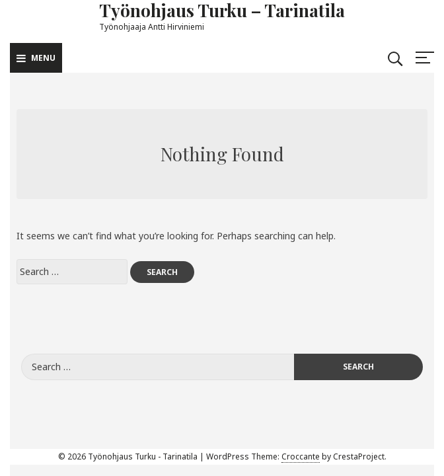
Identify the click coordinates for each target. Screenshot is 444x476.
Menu (36, 57)
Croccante (300, 456)
